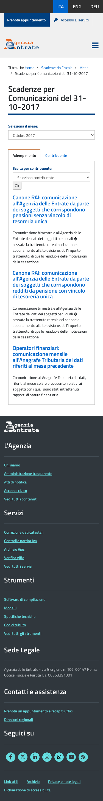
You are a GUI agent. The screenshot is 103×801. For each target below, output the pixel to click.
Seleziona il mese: (23, 126)
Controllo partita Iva (20, 541)
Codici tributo (15, 625)
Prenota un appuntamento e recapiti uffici (38, 711)
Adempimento (24, 155)
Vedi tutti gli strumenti (22, 633)
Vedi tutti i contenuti (20, 499)
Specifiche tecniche (19, 616)
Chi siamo (12, 465)
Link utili (11, 781)
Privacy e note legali (64, 781)
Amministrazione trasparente (28, 473)
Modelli (10, 608)
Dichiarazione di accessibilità (27, 790)
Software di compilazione (24, 599)
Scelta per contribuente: (32, 168)
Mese (83, 67)
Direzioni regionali (18, 719)
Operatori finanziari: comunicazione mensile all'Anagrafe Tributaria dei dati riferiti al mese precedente (48, 357)
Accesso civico (15, 490)
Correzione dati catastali (23, 532)
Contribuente (56, 155)
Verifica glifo (14, 558)
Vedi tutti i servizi (18, 566)
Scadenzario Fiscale (57, 67)
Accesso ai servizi (71, 20)
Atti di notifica (15, 482)
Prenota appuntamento (26, 20)
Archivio (33, 781)
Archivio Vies (14, 549)
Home (29, 67)
